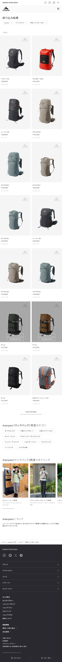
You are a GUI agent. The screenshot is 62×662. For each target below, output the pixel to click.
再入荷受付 (16, 337)
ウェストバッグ (46, 444)
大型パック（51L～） (27, 433)
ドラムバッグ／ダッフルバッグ (30, 438)
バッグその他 (23, 449)
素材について (7, 618)
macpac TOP (12, 542)
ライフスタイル (19, 23)
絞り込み (16, 658)
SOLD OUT (15, 323)
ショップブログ (8, 615)
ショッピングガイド (9, 604)
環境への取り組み (10, 628)
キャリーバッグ (10, 438)
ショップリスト (7, 608)
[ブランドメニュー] (58, 8)
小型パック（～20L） (46, 433)
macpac (6, 23)
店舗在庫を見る (16, 341)
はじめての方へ (8, 601)
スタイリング (7, 611)
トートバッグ (9, 449)
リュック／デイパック (12, 444)
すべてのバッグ (10, 433)
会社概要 (7, 632)
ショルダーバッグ (30, 444)
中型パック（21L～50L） (37, 23)
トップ (3, 542)
